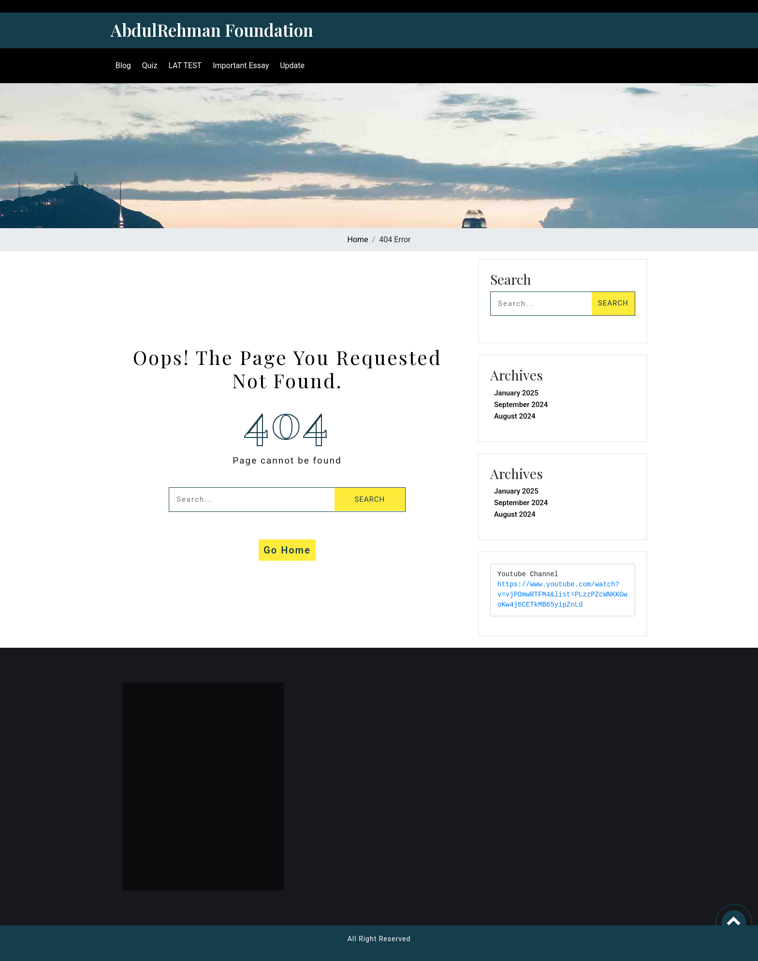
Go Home (287, 550)
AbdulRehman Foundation (212, 29)
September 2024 (521, 404)
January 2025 (516, 393)
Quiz (149, 65)
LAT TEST (184, 65)
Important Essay (240, 65)
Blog (122, 65)
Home (358, 239)
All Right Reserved (379, 939)
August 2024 (515, 416)
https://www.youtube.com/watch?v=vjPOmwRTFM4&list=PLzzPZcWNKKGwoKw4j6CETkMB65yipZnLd (562, 595)
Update (291, 65)
